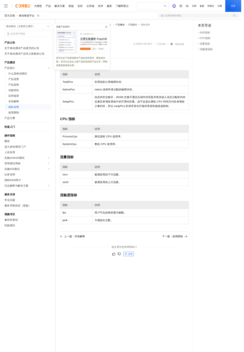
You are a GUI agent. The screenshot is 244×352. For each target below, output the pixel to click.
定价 (80, 5)
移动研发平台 (26, 15)
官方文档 (9, 15)
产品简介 (132, 24)
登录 (233, 6)
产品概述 (120, 24)
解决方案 (60, 5)
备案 (202, 6)
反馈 (129, 254)
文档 (194, 6)
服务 (109, 5)
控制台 (210, 6)
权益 (71, 5)
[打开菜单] (6, 6)
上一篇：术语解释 (72, 236)
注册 (219, 6)
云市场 (90, 5)
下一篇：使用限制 (174, 236)
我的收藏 (179, 44)
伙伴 (100, 5)
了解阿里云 (122, 5)
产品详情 (161, 44)
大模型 (38, 5)
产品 (48, 5)
